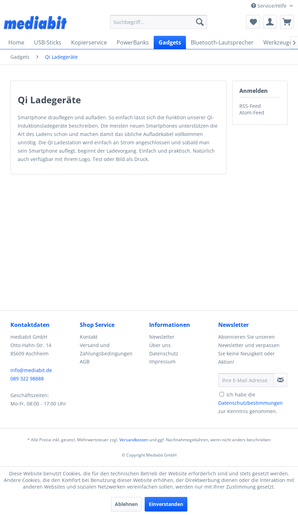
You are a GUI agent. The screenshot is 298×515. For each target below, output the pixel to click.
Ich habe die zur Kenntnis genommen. (250, 403)
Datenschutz (163, 353)
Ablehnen (126, 504)
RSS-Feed (250, 106)
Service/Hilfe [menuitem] (269, 5)
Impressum (162, 361)
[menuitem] (158, 22)
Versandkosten (133, 440)
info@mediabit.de (31, 370)
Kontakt (88, 336)
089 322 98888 (27, 378)
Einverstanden (166, 504)
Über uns (160, 345)
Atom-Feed (251, 112)
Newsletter (161, 336)
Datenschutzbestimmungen (250, 403)
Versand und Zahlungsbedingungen (106, 349)
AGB (85, 361)
